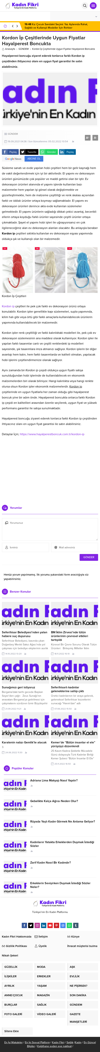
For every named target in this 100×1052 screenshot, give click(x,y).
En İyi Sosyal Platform (37, 1042)
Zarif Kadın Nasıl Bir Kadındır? (50, 862)
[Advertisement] (50, 475)
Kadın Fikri (58, 1042)
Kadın (78, 1042)
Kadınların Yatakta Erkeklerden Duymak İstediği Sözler (62, 844)
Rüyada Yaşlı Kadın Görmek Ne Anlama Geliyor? (62, 821)
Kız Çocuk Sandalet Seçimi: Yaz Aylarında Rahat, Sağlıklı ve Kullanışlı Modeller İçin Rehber (56, 26)
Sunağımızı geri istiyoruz (18, 687)
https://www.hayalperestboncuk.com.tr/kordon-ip (52, 434)
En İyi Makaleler (13, 1042)
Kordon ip (8, 306)
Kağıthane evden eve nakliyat (54, 1046)
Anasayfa (8, 49)
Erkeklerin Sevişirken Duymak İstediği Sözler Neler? (60, 885)
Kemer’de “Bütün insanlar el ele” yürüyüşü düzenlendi (73, 744)
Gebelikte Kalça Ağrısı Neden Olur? (54, 801)
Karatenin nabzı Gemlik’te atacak (24, 742)
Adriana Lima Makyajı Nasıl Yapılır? (54, 780)
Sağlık (70, 1042)
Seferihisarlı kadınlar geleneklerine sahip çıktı (67, 689)
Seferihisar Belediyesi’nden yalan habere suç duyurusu (24, 634)
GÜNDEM (24, 49)
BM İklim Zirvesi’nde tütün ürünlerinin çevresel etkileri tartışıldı (69, 636)
